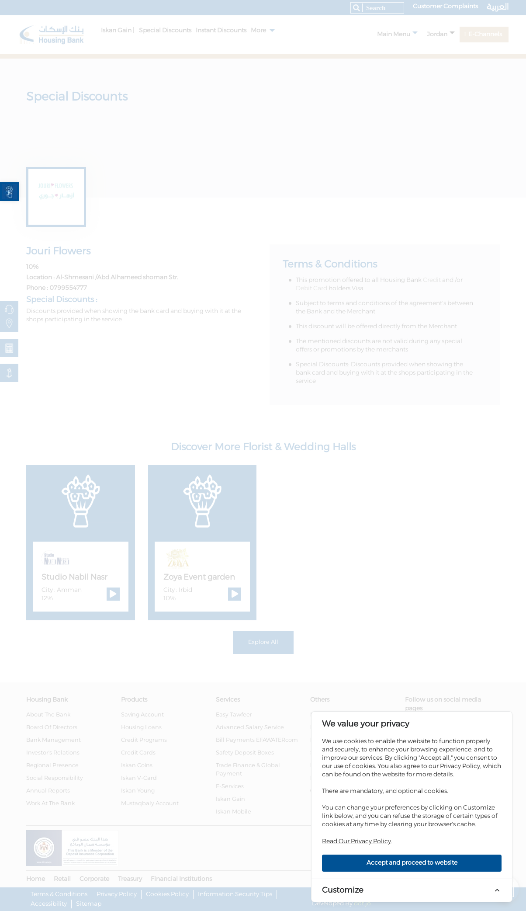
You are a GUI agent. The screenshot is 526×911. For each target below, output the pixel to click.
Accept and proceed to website (412, 863)
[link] (9, 191)
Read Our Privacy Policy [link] (356, 841)
